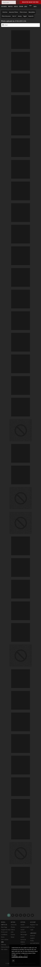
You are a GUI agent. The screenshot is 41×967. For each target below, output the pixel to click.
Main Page (4, 927)
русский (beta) (34, 943)
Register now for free (30, 2)
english (32, 938)
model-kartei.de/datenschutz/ (20, 957)
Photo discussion (6, 16)
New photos (32, 12)
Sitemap (3, 944)
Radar (12, 937)
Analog (19, 16)
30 (28, 915)
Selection (4, 12)
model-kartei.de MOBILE (23, 939)
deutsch (32, 935)
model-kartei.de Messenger (24, 932)
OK (13, 960)
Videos (13, 929)
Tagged (25, 16)
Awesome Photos (13, 12)
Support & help (5, 929)
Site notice (4, 949)
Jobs (12, 932)
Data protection (5, 947)
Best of (14, 16)
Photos (13, 927)
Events (13, 934)
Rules (2, 937)
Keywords (30, 16)
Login (30, 5)
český (32, 940)
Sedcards (14, 924)
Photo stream (23, 12)
